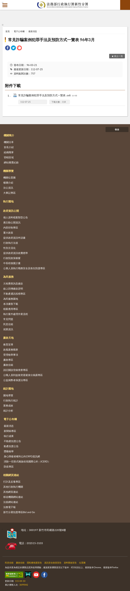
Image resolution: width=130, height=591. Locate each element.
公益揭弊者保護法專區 (15, 380)
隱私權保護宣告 (34, 562)
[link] (7, 48)
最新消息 (32, 31)
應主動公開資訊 (12, 222)
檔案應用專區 (10, 308)
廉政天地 (8, 337)
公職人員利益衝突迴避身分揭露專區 (23, 374)
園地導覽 (8, 395)
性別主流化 (9, 247)
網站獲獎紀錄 (11, 162)
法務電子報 (9, 507)
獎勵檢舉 (9, 451)
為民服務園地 (10, 298)
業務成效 (8, 405)
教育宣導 (8, 344)
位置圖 (82, 562)
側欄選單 (4, 5)
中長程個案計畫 (12, 263)
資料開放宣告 (70, 562)
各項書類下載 (10, 303)
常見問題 (8, 319)
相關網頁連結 (11, 475)
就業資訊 (8, 329)
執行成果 (9, 436)
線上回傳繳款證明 (13, 288)
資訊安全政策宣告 (52, 562)
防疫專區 (9, 466)
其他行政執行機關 (13, 486)
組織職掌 (9, 152)
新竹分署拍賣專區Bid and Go (19, 512)
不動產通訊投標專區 (14, 293)
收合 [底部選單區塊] (117, 129)
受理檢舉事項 (10, 354)
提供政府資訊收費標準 (15, 252)
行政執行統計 (10, 400)
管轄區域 (9, 157)
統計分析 (8, 410)
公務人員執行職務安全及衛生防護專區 (24, 268)
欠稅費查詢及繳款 (13, 283)
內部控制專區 (10, 227)
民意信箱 (8, 324)
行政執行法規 (10, 242)
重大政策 (8, 232)
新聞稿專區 (10, 430)
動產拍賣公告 (11, 446)
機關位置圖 (9, 177)
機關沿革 (9, 142)
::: (2, 2)
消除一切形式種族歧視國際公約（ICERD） (27, 461)
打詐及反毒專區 (12, 481)
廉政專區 (8, 359)
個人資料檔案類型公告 (15, 217)
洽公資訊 (8, 187)
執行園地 (8, 201)
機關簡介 (9, 135)
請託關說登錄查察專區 (15, 369)
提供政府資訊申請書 (14, 237)
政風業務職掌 (10, 349)
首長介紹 (9, 147)
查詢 (125, 5)
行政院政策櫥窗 (12, 258)
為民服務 (8, 276)
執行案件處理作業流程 (15, 313)
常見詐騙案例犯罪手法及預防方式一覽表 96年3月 (51, 39)
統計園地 (8, 388)
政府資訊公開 (11, 210)
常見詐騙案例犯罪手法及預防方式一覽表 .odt (47, 95)
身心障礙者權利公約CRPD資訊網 (22, 456)
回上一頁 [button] (118, 56)
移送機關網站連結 (13, 496)
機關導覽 (8, 170)
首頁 (7, 31)
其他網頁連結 (10, 491)
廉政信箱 (8, 364)
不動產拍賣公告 (12, 441)
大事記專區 (9, 192)
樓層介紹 (8, 182)
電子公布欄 (19, 31)
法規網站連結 (10, 501)
